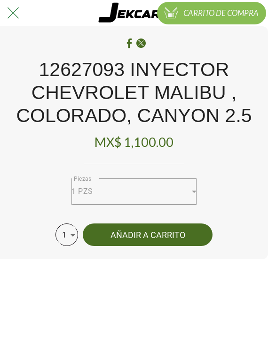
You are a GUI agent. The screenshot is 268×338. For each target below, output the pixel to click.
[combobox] (133, 191)
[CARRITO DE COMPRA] (211, 13)
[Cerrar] (13, 13)
